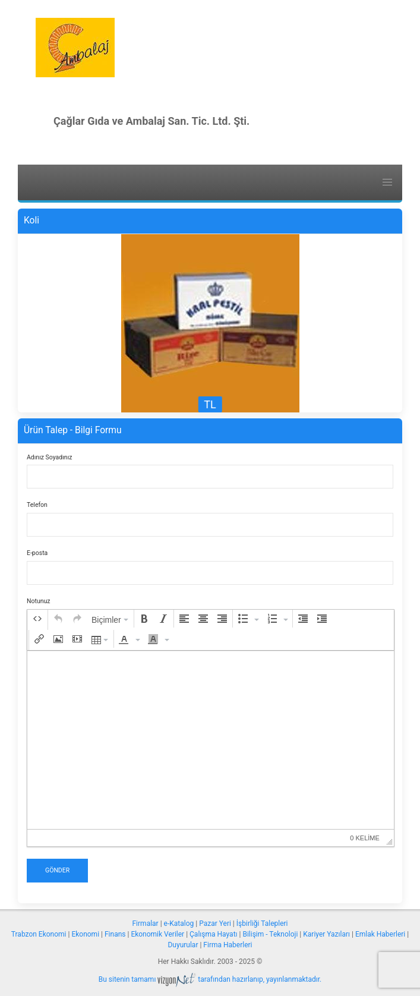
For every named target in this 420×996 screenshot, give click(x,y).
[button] (37, 618)
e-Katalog (179, 923)
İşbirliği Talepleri (262, 923)
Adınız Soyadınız (49, 457)
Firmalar (145, 923)
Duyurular (183, 945)
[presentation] (37, 619)
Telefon (37, 505)
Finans (115, 934)
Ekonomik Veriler (157, 934)
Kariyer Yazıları (326, 934)
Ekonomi (85, 934)
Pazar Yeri (215, 923)
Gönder (57, 870)
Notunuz (38, 601)
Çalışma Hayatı (213, 934)
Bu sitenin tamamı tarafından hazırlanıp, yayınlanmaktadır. (210, 979)
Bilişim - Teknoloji (270, 934)
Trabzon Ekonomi (39, 934)
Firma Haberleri (227, 945)
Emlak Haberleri (380, 934)
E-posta (37, 553)
